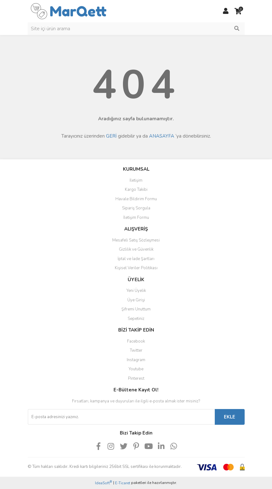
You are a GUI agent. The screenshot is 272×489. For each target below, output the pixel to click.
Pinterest (136, 378)
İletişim (136, 180)
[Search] (136, 28)
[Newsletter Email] (121, 417)
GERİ (111, 136)
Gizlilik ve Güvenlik (136, 249)
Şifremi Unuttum (136, 309)
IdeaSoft (103, 483)
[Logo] (69, 10)
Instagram (136, 360)
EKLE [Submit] (229, 417)
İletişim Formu (136, 217)
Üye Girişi (136, 300)
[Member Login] (226, 11)
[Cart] (238, 11)
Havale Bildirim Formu (136, 199)
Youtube (136, 369)
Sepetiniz (136, 318)
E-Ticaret (122, 483)
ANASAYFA (161, 136)
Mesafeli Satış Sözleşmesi (136, 240)
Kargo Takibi (136, 189)
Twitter (136, 350)
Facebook (136, 341)
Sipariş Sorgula (136, 208)
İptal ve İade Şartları (136, 259)
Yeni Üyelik (136, 290)
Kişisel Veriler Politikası (136, 268)
